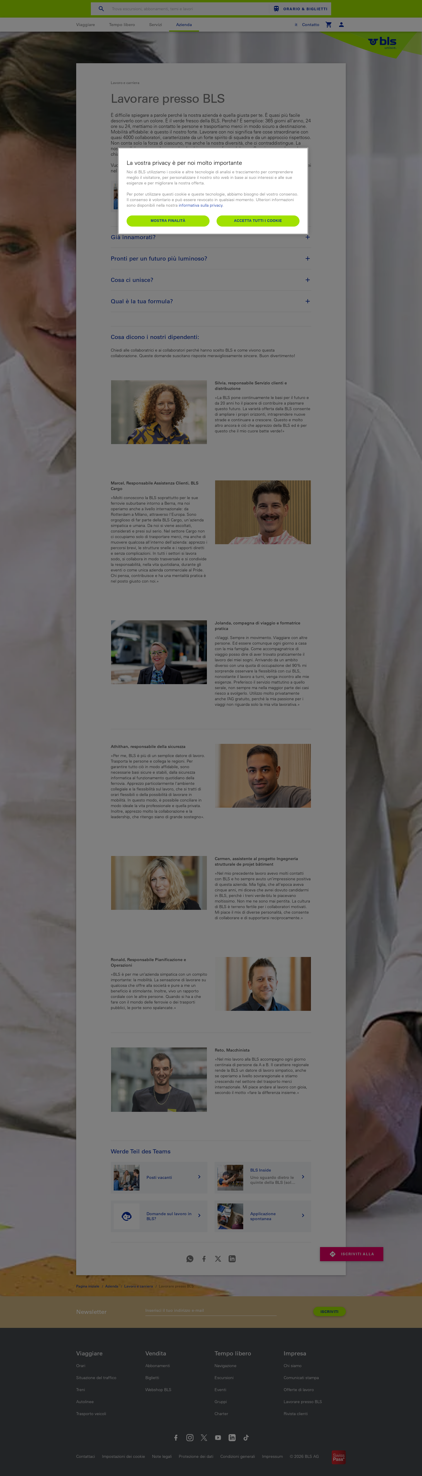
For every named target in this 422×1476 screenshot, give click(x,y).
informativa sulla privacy (200, 205)
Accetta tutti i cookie (258, 221)
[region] (213, 191)
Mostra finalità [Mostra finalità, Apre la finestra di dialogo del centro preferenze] (168, 221)
